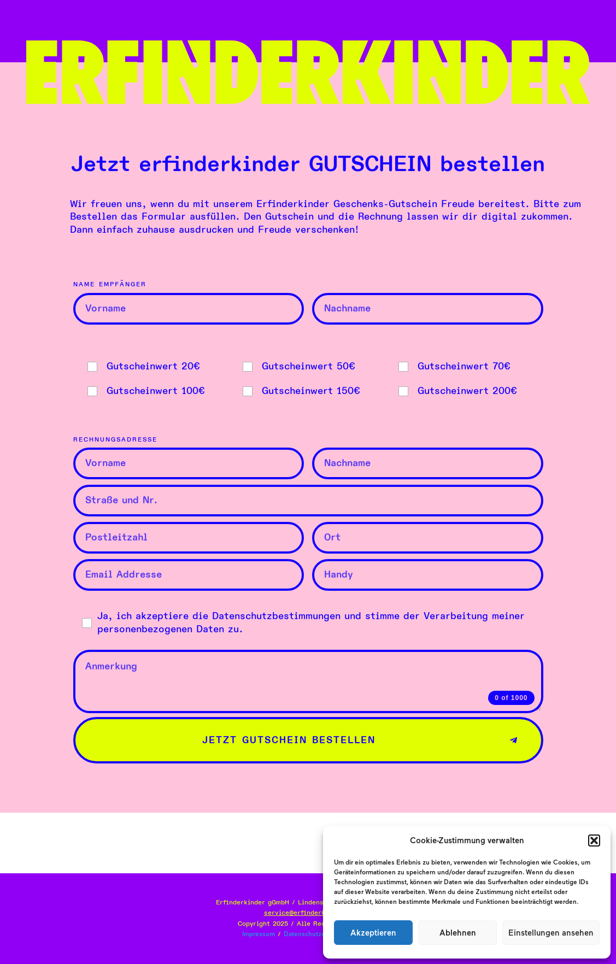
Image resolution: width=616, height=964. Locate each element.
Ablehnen (457, 933)
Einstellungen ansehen (551, 933)
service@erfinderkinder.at (308, 912)
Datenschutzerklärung (316, 934)
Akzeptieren (373, 933)
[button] (594, 840)
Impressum (258, 934)
